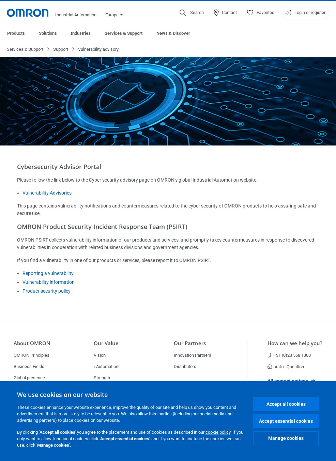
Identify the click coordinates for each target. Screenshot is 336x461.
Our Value (106, 343)
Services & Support (123, 33)
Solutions (48, 33)
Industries (81, 33)
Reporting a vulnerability (48, 273)
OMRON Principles (31, 355)
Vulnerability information (48, 282)
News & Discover (173, 33)
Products (16, 33)
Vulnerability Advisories (47, 193)
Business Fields (29, 366)
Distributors (185, 366)
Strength (102, 377)
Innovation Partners (192, 355)
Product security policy (46, 291)
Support (60, 49)
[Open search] (191, 12)
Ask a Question (286, 366)
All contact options (291, 381)
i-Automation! (106, 366)
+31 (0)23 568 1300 (289, 355)
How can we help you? (295, 343)
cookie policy (217, 432)
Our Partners (190, 343)
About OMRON (32, 343)
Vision (100, 355)
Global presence (29, 377)
